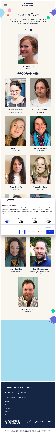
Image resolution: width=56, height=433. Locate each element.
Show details (48, 227)
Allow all (51, 231)
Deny (22, 231)
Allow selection (31, 231)
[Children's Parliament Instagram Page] (35, 421)
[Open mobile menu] (5, 4)
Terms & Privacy (10, 397)
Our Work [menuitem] (8, 408)
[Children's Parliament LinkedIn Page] (42, 421)
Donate (23, 393)
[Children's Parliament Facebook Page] (29, 421)
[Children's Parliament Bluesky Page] (49, 421)
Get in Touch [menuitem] (9, 415)
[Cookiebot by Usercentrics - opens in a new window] (8, 200)
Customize (41, 231)
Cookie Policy (22, 397)
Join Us (10, 393)
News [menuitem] (7, 411)
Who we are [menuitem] (9, 405)
